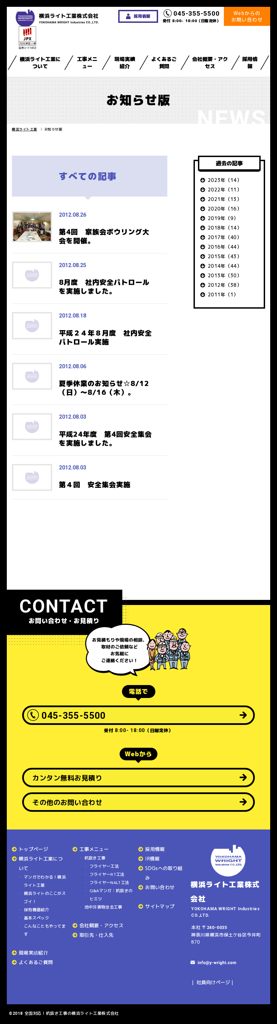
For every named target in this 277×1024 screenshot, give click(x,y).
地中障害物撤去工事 (103, 907)
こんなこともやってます (45, 930)
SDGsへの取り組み (163, 873)
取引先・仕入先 (96, 935)
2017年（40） (225, 237)
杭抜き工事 (95, 858)
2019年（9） (223, 218)
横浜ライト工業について (40, 63)
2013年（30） (225, 275)
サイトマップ (159, 906)
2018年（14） (225, 227)
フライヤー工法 (104, 866)
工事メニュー (87, 63)
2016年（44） (225, 247)
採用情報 (250, 63)
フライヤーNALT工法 (109, 882)
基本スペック (36, 918)
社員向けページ (213, 982)
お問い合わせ (159, 887)
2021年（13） (225, 199)
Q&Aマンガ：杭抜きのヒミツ (111, 895)
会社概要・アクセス (210, 63)
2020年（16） (225, 208)
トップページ (33, 849)
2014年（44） (225, 266)
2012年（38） (225, 285)
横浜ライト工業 (24, 129)
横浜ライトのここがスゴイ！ (45, 897)
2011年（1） (223, 294)
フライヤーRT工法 (107, 874)
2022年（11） (225, 189)
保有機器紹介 (36, 910)
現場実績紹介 (124, 63)
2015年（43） (225, 256)
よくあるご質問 (164, 63)
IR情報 (152, 858)
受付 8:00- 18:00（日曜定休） (192, 16)
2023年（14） (225, 180)
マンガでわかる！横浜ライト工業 (45, 881)
